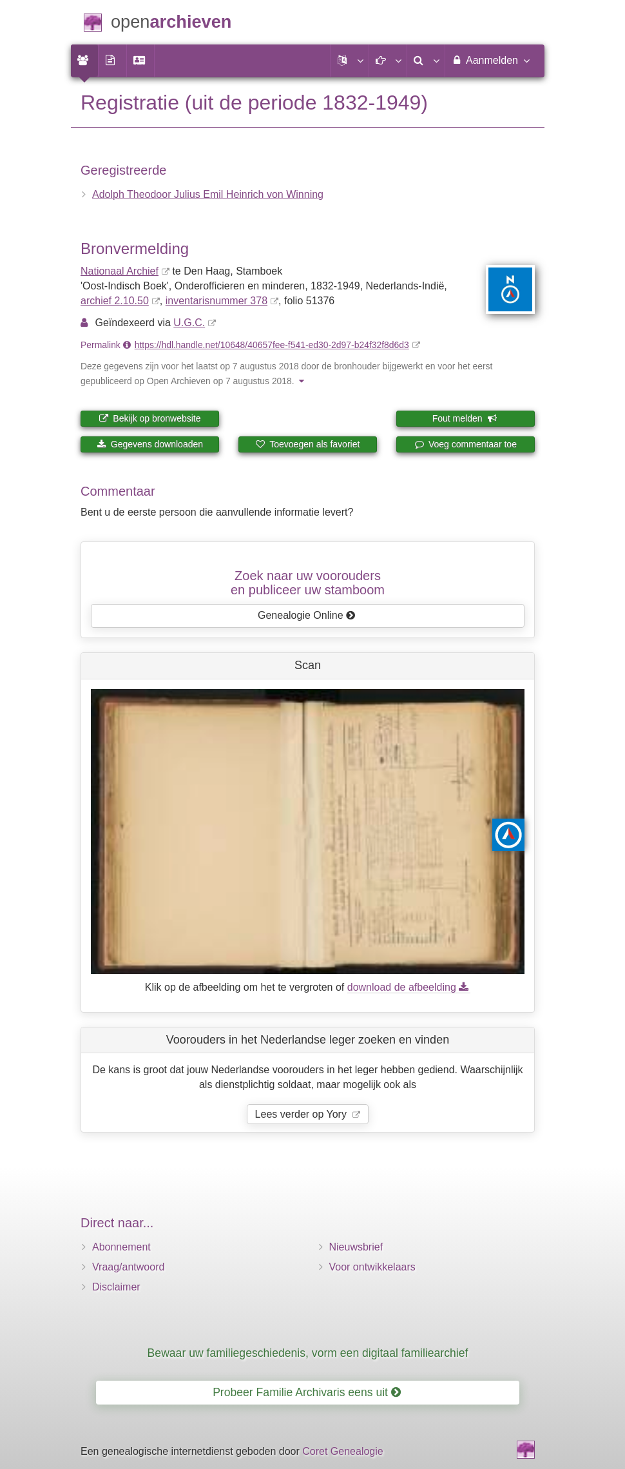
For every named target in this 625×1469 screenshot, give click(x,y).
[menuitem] (84, 60)
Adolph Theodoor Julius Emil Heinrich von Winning (207, 194)
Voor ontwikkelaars (372, 1266)
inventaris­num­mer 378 (216, 300)
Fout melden (464, 418)
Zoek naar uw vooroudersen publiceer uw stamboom (308, 583)
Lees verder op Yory (302, 1114)
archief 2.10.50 (115, 300)
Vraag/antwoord (128, 1266)
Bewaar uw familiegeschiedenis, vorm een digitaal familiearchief (308, 1353)
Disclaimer (116, 1286)
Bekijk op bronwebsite (149, 418)
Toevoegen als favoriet (308, 444)
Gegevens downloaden (150, 444)
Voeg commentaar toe (465, 444)
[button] (349, 60)
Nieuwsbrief (356, 1246)
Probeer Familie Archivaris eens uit (307, 1392)
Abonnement (121, 1246)
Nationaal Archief (120, 271)
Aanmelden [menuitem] (490, 60)
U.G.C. (189, 322)
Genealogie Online (307, 615)
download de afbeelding (408, 987)
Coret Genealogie (342, 1451)
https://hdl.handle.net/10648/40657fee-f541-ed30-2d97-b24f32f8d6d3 (272, 345)
